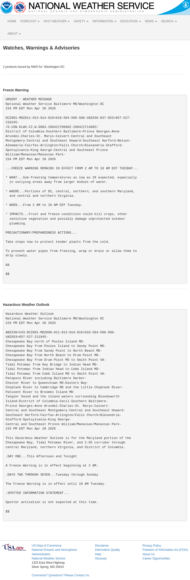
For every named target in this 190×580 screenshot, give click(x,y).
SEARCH (169, 21)
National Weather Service (48, 558)
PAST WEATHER (57, 21)
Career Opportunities (156, 558)
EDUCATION (130, 21)
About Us (148, 554)
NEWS (151, 21)
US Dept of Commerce (47, 545)
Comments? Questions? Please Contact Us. (61, 575)
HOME (11, 21)
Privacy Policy (151, 545)
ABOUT (14, 33)
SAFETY (81, 21)
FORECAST (30, 21)
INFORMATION (104, 21)
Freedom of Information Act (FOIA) (165, 550)
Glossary (101, 558)
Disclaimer (102, 545)
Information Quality (107, 550)
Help (98, 554)
